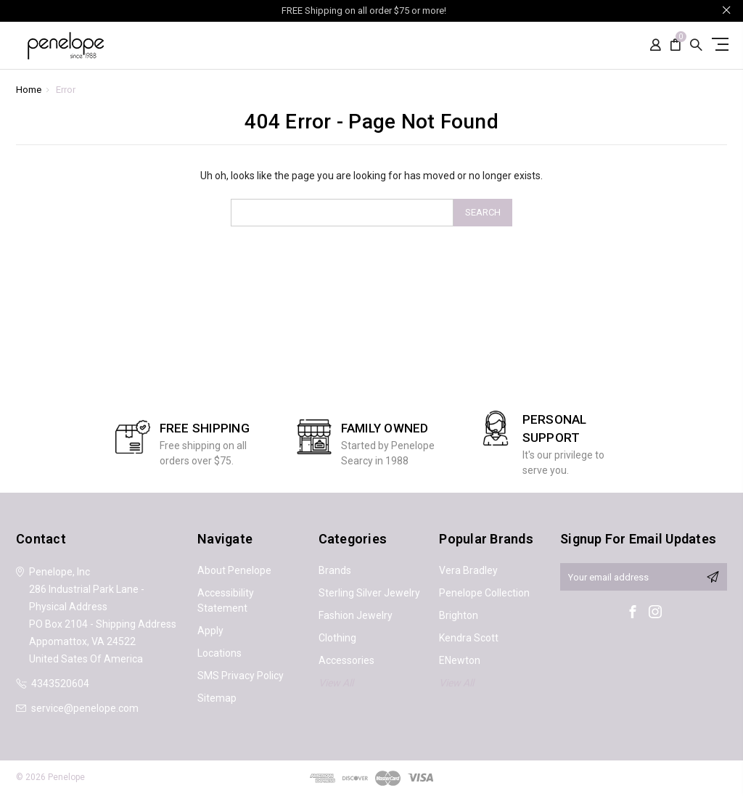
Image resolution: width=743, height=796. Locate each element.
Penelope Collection (484, 593)
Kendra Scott (468, 638)
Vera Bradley (468, 570)
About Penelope (234, 570)
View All (336, 683)
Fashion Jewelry (356, 615)
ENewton (459, 660)
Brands (335, 570)
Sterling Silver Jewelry (369, 593)
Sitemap (217, 698)
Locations (219, 653)
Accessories (346, 660)
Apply (210, 630)
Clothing (337, 638)
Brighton (458, 615)
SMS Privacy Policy (240, 675)
